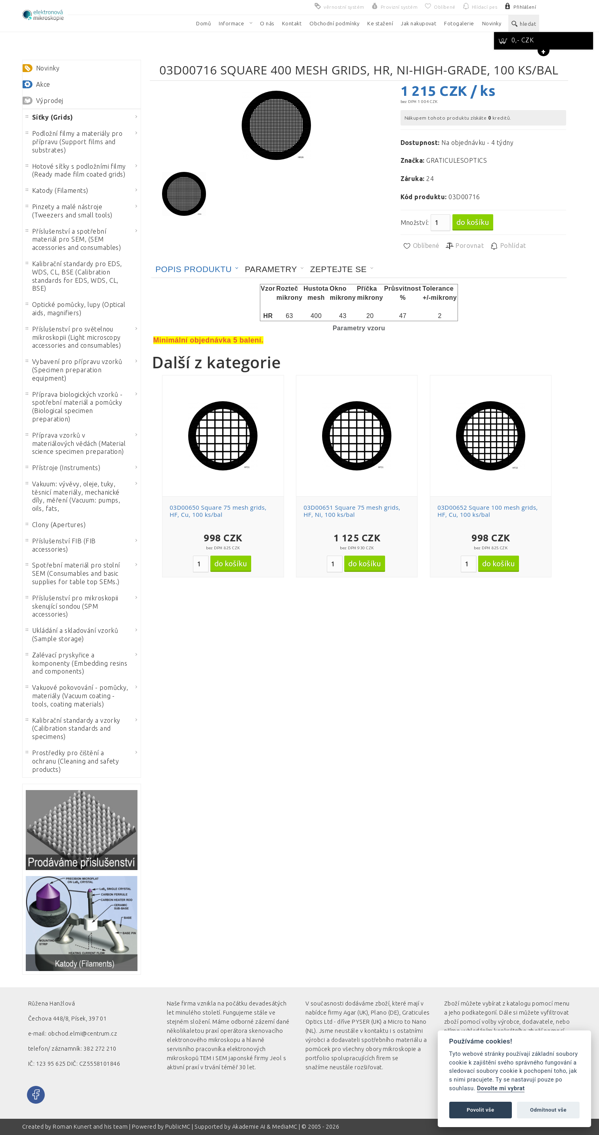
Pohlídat (508, 246)
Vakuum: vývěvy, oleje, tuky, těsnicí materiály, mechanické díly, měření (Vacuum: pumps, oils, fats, (73, 496)
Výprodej (49, 100)
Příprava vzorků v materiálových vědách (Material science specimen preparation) (76, 443)
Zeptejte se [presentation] (338, 269)
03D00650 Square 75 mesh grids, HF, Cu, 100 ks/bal (218, 510)
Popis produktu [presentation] (193, 269)
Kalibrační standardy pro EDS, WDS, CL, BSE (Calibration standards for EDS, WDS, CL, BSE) (74, 276)
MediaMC (284, 1127)
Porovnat (464, 246)
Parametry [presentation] (271, 269)
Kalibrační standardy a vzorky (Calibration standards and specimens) (73, 729)
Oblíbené (421, 246)
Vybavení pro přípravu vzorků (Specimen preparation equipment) (74, 370)
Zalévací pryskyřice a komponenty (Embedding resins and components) (76, 663)
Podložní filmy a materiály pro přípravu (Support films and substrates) (74, 142)
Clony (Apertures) (56, 524)
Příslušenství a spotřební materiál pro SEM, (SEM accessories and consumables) (73, 239)
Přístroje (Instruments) (63, 467)
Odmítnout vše (548, 1110)
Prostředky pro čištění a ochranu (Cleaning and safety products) (72, 761)
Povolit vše (480, 1110)
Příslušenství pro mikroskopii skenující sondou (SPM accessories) (72, 606)
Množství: (415, 222)
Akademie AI (248, 1127)
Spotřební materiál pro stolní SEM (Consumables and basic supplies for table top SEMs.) (73, 573)
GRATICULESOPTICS (456, 160)
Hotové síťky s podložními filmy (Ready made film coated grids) (76, 170)
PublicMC (178, 1127)
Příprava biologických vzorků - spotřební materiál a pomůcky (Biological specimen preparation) (74, 407)
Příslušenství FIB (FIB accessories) (61, 545)
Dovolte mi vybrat (501, 1088)
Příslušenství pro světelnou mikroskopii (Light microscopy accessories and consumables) (73, 337)
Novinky (47, 68)
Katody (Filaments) (57, 190)
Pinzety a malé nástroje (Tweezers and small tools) (69, 211)
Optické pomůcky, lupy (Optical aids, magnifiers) (75, 308)
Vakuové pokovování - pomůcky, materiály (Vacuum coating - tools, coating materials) (77, 696)
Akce (43, 84)
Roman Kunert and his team (91, 1127)
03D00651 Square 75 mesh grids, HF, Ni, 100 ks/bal (351, 510)
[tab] (197, 269)
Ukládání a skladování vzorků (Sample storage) (72, 634)
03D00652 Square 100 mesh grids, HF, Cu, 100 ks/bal (487, 510)
